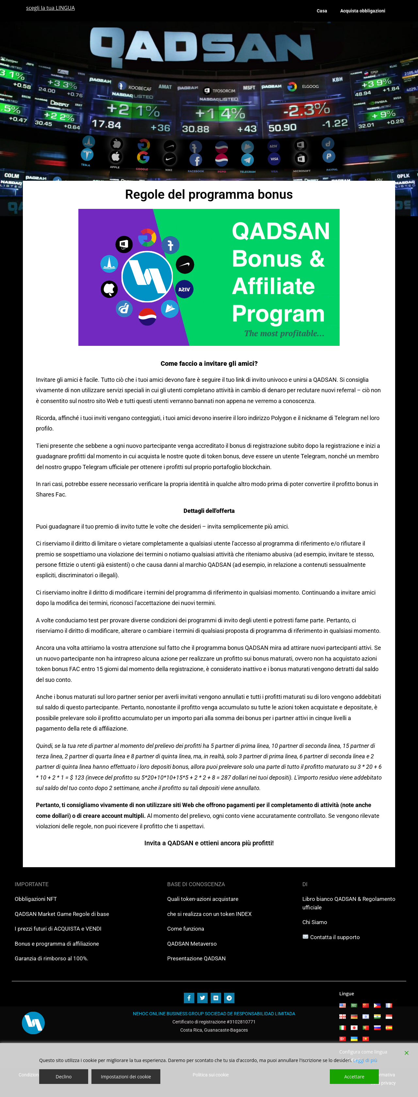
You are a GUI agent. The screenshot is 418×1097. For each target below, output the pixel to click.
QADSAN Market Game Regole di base (62, 914)
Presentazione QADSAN (196, 958)
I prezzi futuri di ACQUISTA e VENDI (58, 928)
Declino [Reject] (64, 1076)
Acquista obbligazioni (362, 10)
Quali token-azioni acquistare (202, 899)
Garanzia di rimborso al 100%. (51, 958)
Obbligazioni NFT (36, 899)
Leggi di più (365, 1060)
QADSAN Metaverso (192, 943)
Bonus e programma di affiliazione (57, 943)
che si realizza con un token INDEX (209, 914)
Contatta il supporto (335, 937)
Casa (322, 10)
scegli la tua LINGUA (50, 7)
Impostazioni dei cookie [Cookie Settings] (126, 1076)
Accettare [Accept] (354, 1076)
